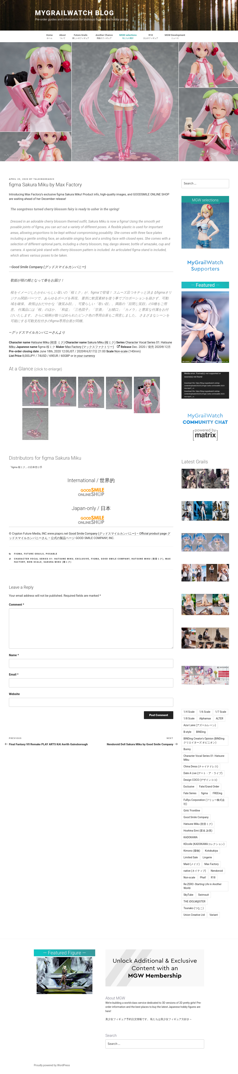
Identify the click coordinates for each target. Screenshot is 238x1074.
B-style (187, 731)
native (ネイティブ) (195, 870)
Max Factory (211, 864)
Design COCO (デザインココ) (200, 779)
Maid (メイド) (192, 864)
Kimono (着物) (192, 850)
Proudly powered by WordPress (52, 1065)
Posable (51, 554)
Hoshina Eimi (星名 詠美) (198, 830)
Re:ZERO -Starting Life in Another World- (203, 886)
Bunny (187, 749)
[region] (205, 226)
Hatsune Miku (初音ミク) (147, 559)
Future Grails (34, 554)
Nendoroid (217, 870)
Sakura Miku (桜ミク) (101, 342)
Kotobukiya (211, 850)
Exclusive (82, 559)
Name (14, 655)
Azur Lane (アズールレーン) (200, 725)
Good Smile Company (115, 559)
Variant (214, 914)
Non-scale (121, 351)
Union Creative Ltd (194, 914)
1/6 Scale (204, 711)
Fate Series (190, 793)
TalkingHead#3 (43, 179)
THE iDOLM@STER (194, 901)
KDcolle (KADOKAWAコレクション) (204, 844)
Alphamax (205, 718)
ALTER (219, 718)
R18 (213, 877)
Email (13, 674)
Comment (16, 604)
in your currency (84, 356)
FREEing (217, 793)
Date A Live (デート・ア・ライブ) (203, 773)
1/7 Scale (220, 711)
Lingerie (207, 857)
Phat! (203, 877)
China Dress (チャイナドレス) (201, 766)
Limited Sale (191, 857)
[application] (205, 385)
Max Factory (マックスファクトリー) (89, 347)
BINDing (201, 731)
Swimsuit (203, 894)
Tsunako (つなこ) (194, 908)
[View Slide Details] (205, 226)
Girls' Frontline (192, 810)
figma (18, 554)
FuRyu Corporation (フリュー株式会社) (204, 801)
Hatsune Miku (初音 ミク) (48, 342)
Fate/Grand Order (209, 786)
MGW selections (205, 200)
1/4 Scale (189, 711)
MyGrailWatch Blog (74, 13)
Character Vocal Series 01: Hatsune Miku (44, 559)
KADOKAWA (190, 837)
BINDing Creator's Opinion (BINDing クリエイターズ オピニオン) (204, 740)
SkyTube (188, 894)
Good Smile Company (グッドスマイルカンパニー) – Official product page (118, 533)
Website (14, 694)
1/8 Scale (189, 718)
